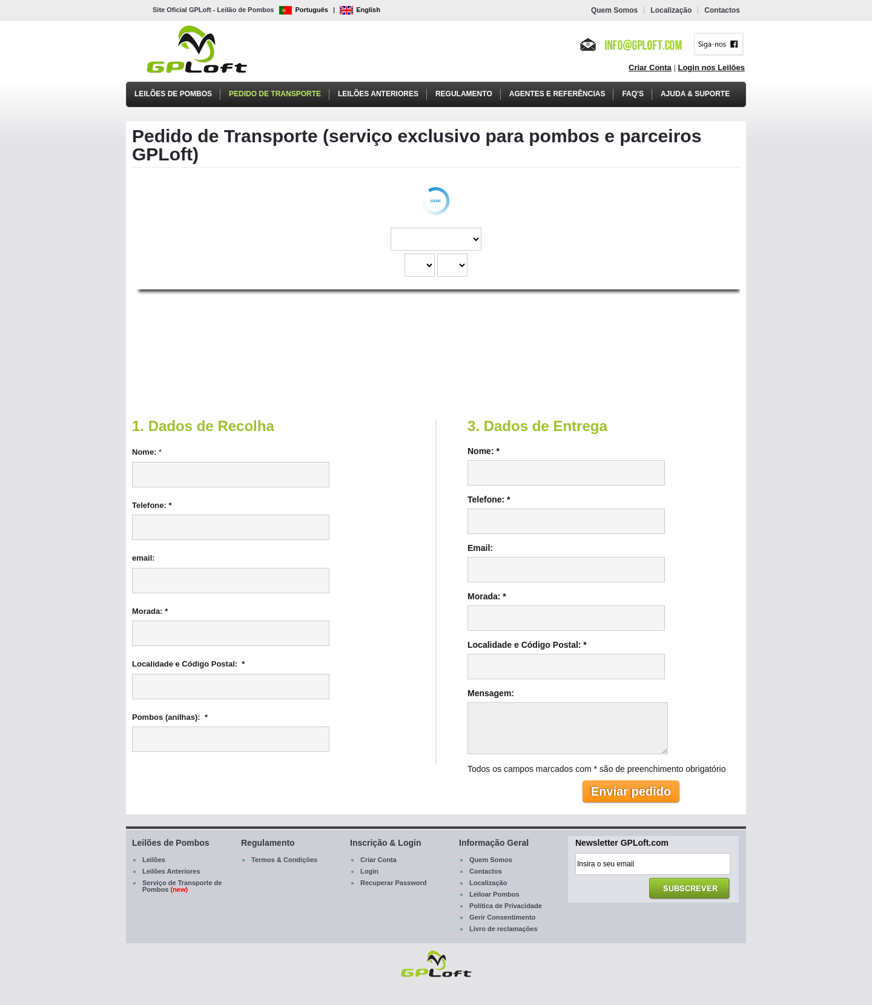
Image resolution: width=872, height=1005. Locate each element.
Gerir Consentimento (502, 917)
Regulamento (463, 94)
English (360, 9)
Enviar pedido (631, 791)
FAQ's (633, 94)
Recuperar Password (393, 882)
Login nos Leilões (711, 67)
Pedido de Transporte (275, 94)
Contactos (722, 10)
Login (369, 871)
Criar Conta (650, 67)
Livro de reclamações (503, 928)
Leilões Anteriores (378, 94)
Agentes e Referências (557, 94)
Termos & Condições (284, 859)
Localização (671, 10)
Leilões (153, 859)
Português (303, 9)
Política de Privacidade (505, 905)
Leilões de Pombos (173, 94)
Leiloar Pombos (494, 894)
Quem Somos (614, 10)
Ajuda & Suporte (695, 94)
